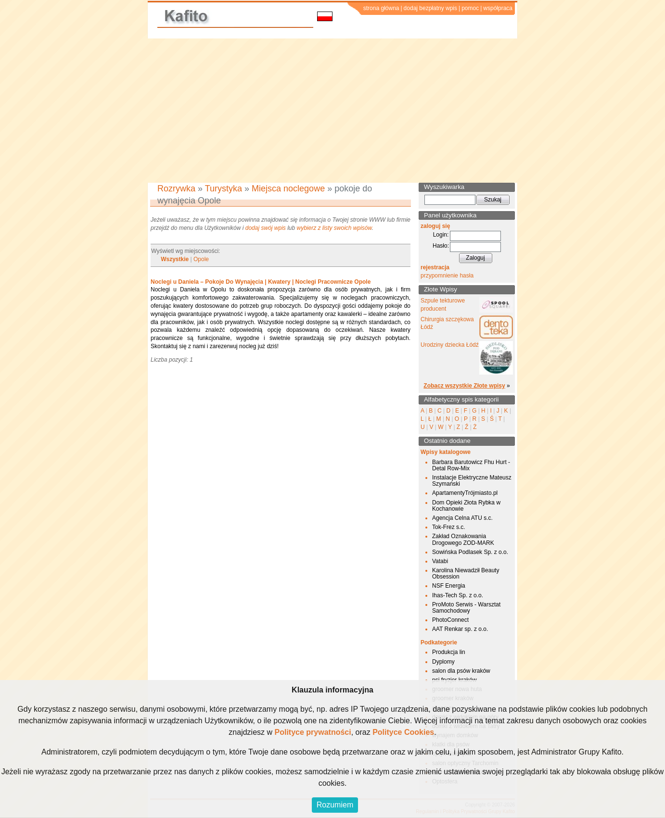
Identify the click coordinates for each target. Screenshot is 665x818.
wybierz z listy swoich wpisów (334, 228)
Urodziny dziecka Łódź (450, 344)
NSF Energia (448, 585)
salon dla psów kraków (461, 670)
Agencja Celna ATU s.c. (462, 518)
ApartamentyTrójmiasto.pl (465, 493)
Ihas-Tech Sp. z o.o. (457, 595)
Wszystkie (175, 259)
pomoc (470, 8)
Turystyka (223, 188)
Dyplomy (443, 661)
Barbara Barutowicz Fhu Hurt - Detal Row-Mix (471, 465)
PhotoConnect (450, 620)
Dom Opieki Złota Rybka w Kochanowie (466, 505)
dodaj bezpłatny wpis (430, 8)
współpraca (497, 8)
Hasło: (441, 245)
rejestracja (435, 267)
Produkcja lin (448, 652)
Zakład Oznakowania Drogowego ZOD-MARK (463, 539)
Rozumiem (335, 805)
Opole (201, 259)
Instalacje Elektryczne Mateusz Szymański (472, 480)
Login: (441, 234)
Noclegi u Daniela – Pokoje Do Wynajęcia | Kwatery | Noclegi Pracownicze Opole (261, 281)
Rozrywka (176, 188)
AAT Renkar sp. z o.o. (460, 629)
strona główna (381, 8)
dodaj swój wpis (265, 228)
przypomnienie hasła (447, 275)
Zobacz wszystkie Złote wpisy (464, 385)
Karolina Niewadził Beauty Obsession (465, 573)
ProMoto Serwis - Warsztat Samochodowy (466, 607)
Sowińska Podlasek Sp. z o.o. (470, 552)
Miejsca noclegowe (288, 188)
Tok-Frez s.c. (448, 527)
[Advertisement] (332, 110)
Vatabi (440, 561)
